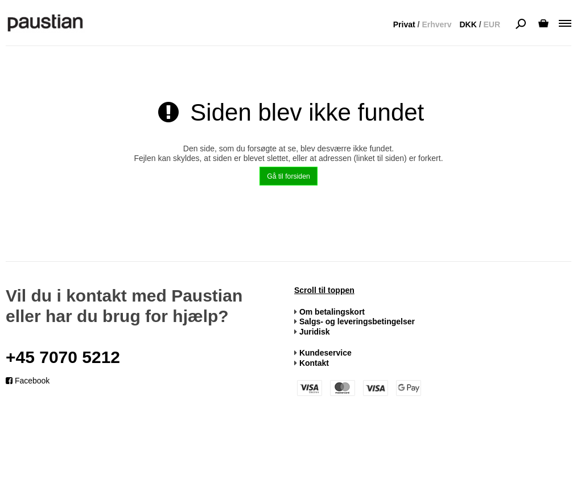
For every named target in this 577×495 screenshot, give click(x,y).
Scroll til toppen (324, 290)
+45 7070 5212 (63, 357)
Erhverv (436, 24)
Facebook (28, 380)
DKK (467, 24)
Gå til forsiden (288, 176)
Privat (404, 24)
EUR (491, 24)
